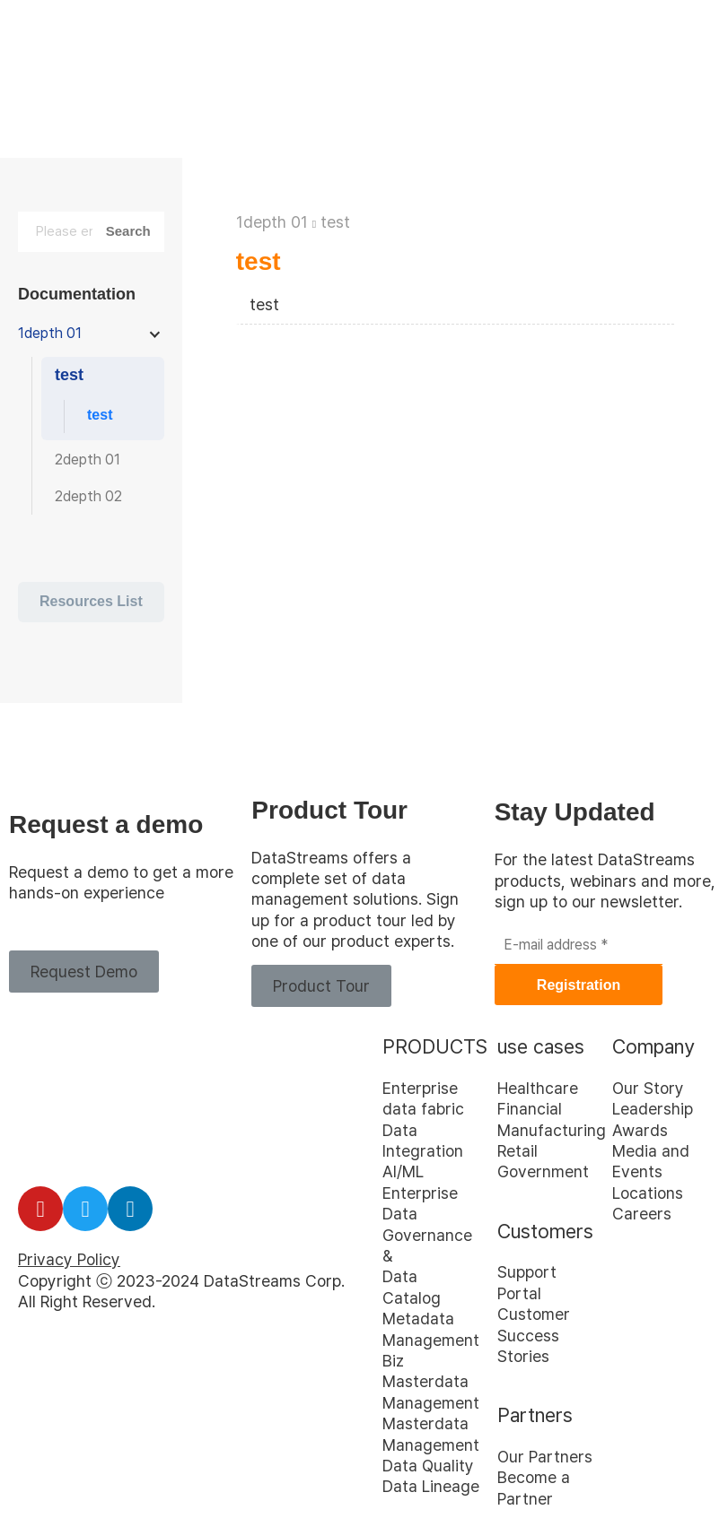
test (335, 222)
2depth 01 (87, 459)
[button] (84, 971)
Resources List (91, 601)
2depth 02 (88, 496)
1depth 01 (272, 222)
